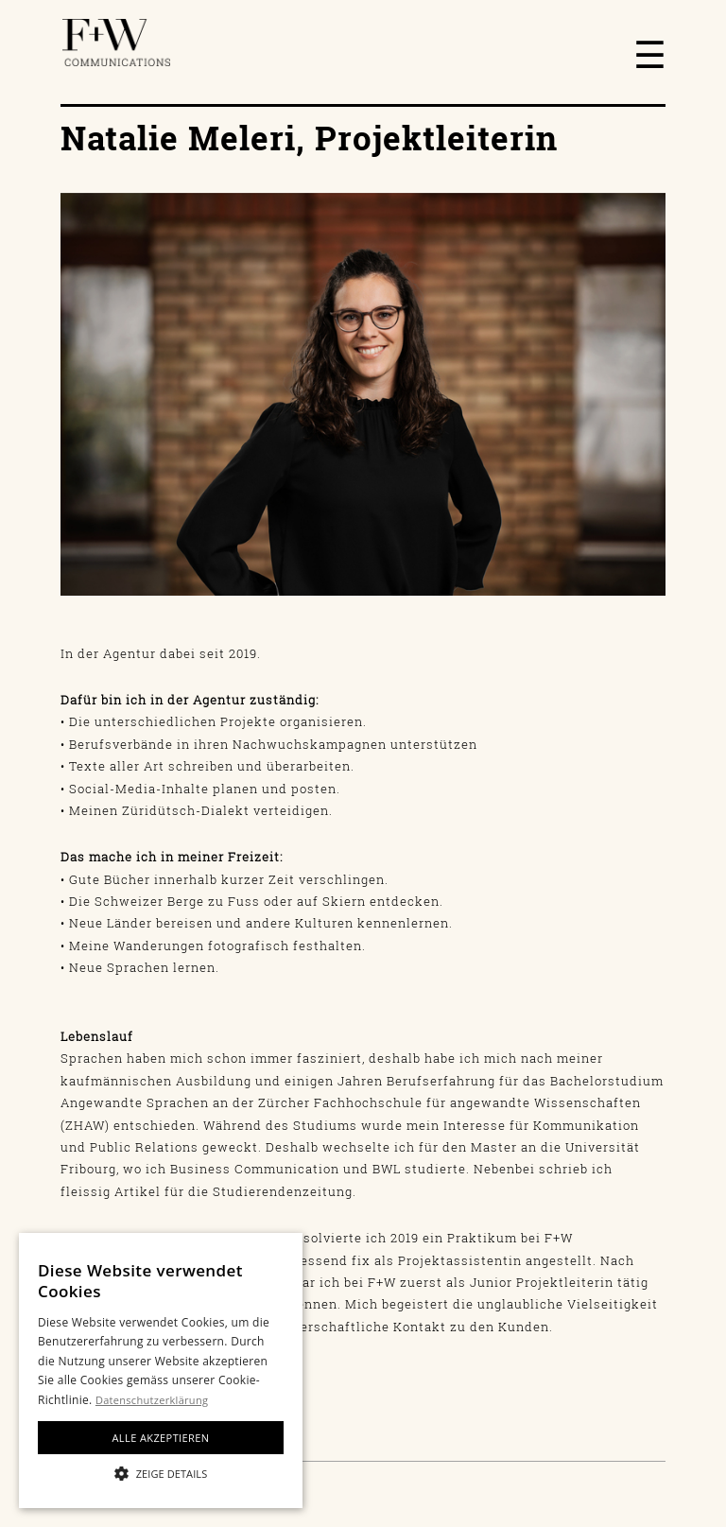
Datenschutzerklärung (151, 1400)
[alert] (160, 1370)
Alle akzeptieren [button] (161, 1438)
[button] (161, 1474)
